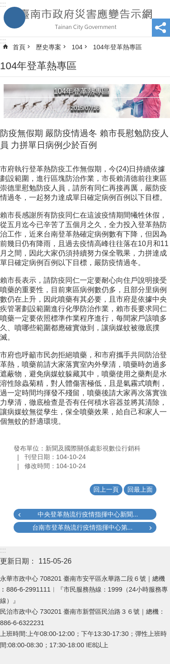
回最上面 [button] (140, 489)
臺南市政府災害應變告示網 (85, 18)
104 (77, 47)
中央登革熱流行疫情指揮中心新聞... (88, 514)
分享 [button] (161, 28)
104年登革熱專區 (117, 47)
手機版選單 (14, 17)
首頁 (19, 47)
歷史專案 (48, 47)
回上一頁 (106, 489)
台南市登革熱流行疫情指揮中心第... (82, 527)
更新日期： (18, 561)
